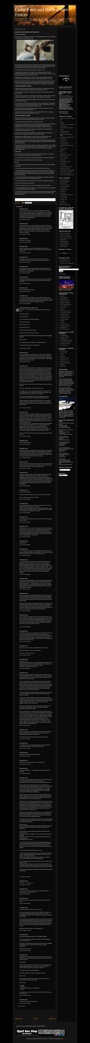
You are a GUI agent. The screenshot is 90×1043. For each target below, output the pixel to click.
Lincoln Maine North (64, 243)
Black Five (62, 364)
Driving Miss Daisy (64, 132)
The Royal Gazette (64, 319)
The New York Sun (64, 314)
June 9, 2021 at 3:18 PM (25, 884)
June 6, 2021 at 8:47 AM (25, 291)
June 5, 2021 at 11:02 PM (25, 242)
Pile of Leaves (63, 153)
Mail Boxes (62, 150)
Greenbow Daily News (65, 302)
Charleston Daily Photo (65, 181)
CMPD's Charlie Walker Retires (67, 127)
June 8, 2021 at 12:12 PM (25, 748)
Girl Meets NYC (63, 353)
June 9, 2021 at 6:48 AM (25, 773)
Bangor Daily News (64, 297)
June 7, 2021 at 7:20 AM (25, 436)
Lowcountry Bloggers (64, 186)
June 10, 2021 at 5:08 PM (25, 995)
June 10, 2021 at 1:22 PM (25, 930)
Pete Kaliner (62, 191)
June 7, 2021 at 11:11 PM (25, 655)
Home (35, 1018)
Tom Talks (62, 201)
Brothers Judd (63, 366)
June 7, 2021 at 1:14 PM (25, 485)
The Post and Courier (64, 317)
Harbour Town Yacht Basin (65, 238)
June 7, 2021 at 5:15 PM (25, 544)
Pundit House (63, 193)
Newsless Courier (64, 189)
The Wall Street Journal (65, 325)
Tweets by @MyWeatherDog (65, 88)
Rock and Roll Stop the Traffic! (66, 194)
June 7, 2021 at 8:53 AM (25, 444)
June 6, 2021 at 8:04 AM (25, 272)
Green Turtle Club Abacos (65, 236)
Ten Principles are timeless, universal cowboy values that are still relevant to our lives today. (66, 96)
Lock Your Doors (63, 148)
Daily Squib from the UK (65, 363)
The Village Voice (64, 338)
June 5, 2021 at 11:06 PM (25, 252)
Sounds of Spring (64, 156)
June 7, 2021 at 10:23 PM (25, 641)
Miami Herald (63, 307)
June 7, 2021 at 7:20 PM (25, 589)
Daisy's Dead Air (63, 183)
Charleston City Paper (65, 301)
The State (62, 320)
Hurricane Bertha (63, 142)
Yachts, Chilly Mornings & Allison (67, 174)
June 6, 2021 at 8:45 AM (25, 283)
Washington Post (63, 327)
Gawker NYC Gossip (64, 358)
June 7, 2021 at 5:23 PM (25, 555)
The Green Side (63, 198)
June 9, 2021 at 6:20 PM (25, 894)
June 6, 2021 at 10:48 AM (25, 303)
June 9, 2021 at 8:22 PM (25, 903)
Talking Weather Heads (65, 161)
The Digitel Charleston (65, 343)
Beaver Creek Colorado (65, 233)
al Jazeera (62, 296)
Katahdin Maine (63, 239)
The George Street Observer (66, 340)
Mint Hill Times (63, 188)
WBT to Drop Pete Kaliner (65, 173)
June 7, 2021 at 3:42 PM (25, 522)
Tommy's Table (63, 202)
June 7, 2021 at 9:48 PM (25, 626)
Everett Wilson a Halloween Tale (67, 137)
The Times (62, 322)
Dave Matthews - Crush (65, 259)
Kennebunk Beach (64, 241)
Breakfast (62, 122)
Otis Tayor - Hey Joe (64, 261)
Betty (61, 121)
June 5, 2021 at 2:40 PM (25, 219)
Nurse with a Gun (64, 359)
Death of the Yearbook (65, 131)
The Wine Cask (63, 199)
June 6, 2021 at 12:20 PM (25, 348)
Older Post (52, 1018)
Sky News (62, 309)
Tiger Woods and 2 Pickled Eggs (67, 169)
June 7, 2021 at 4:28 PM (25, 536)
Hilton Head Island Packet (65, 304)
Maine (61, 151)
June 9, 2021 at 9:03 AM (25, 876)
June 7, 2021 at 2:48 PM (25, 499)
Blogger (61, 1038)
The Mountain (63, 164)
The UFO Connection (64, 361)
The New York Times (64, 315)
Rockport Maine (63, 246)
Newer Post (18, 1018)
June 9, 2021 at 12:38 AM (25, 764)
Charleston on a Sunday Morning (67, 124)
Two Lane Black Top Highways (66, 171)
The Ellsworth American (65, 312)
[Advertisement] (35, 1013)
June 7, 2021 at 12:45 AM (25, 407)
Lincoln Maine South (64, 244)
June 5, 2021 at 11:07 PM (25, 262)
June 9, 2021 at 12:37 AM (25, 756)
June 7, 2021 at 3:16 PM (25, 512)
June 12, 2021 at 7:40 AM (25, 1003)
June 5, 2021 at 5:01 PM (25, 234)
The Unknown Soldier (64, 168)
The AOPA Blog (63, 196)
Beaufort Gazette (63, 299)
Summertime (63, 159)
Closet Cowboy (63, 126)
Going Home (63, 140)
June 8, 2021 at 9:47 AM (25, 738)
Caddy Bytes (63, 356)
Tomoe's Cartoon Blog (65, 204)
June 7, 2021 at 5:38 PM (25, 574)
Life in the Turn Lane (64, 184)
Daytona (62, 129)
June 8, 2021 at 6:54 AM (25, 668)
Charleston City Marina (65, 234)
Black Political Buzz (64, 179)
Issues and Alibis (63, 351)
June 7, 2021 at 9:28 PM (25, 610)
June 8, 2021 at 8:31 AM (25, 725)
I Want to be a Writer (64, 143)
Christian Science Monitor (65, 341)
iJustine (61, 354)
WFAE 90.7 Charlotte (64, 329)
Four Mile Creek (63, 138)
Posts (61, 469)
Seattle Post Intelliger (64, 337)
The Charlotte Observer (65, 310)
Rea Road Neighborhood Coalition (27, 307)
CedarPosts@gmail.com (64, 113)
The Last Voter (63, 163)
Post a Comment (21, 1006)
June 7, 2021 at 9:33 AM (25, 457)
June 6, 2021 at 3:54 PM (25, 361)
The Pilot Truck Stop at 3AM (66, 166)
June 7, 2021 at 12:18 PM (25, 468)
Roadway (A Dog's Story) (65, 155)
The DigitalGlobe (63, 335)
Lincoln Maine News (64, 305)
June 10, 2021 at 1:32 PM (25, 950)
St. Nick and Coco (64, 158)
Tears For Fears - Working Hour (67, 263)
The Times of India (64, 324)
